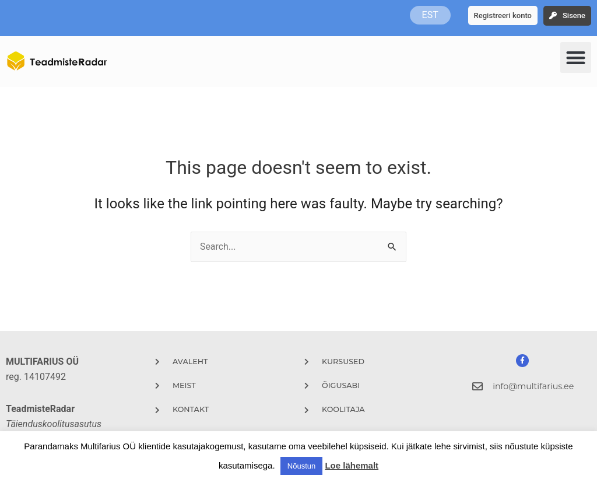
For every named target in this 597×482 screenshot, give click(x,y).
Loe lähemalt (351, 465)
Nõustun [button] (301, 466)
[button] (575, 57)
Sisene (574, 15)
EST (430, 14)
